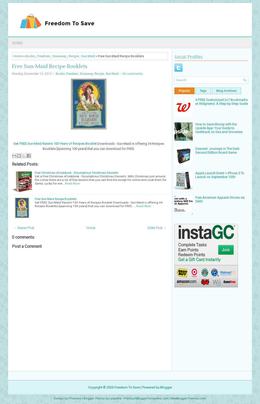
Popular (184, 91)
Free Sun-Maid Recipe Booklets (49, 66)
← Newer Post (23, 228)
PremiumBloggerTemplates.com (146, 398)
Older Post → (157, 228)
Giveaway (59, 56)
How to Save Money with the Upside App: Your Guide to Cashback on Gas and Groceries (218, 128)
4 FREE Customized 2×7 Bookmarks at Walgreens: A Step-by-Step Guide (221, 102)
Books (30, 56)
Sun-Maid (88, 56)
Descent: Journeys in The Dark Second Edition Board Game (217, 150)
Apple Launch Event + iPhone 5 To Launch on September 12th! (219, 175)
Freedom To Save (127, 387)
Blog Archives (226, 91)
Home (17, 43)
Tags (203, 91)
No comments (133, 74)
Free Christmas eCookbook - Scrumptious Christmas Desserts (76, 173)
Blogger (166, 387)
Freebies (43, 56)
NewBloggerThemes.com (188, 398)
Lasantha (115, 398)
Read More (72, 183)
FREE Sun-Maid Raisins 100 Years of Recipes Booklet (58, 144)
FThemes (74, 398)
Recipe (74, 56)
